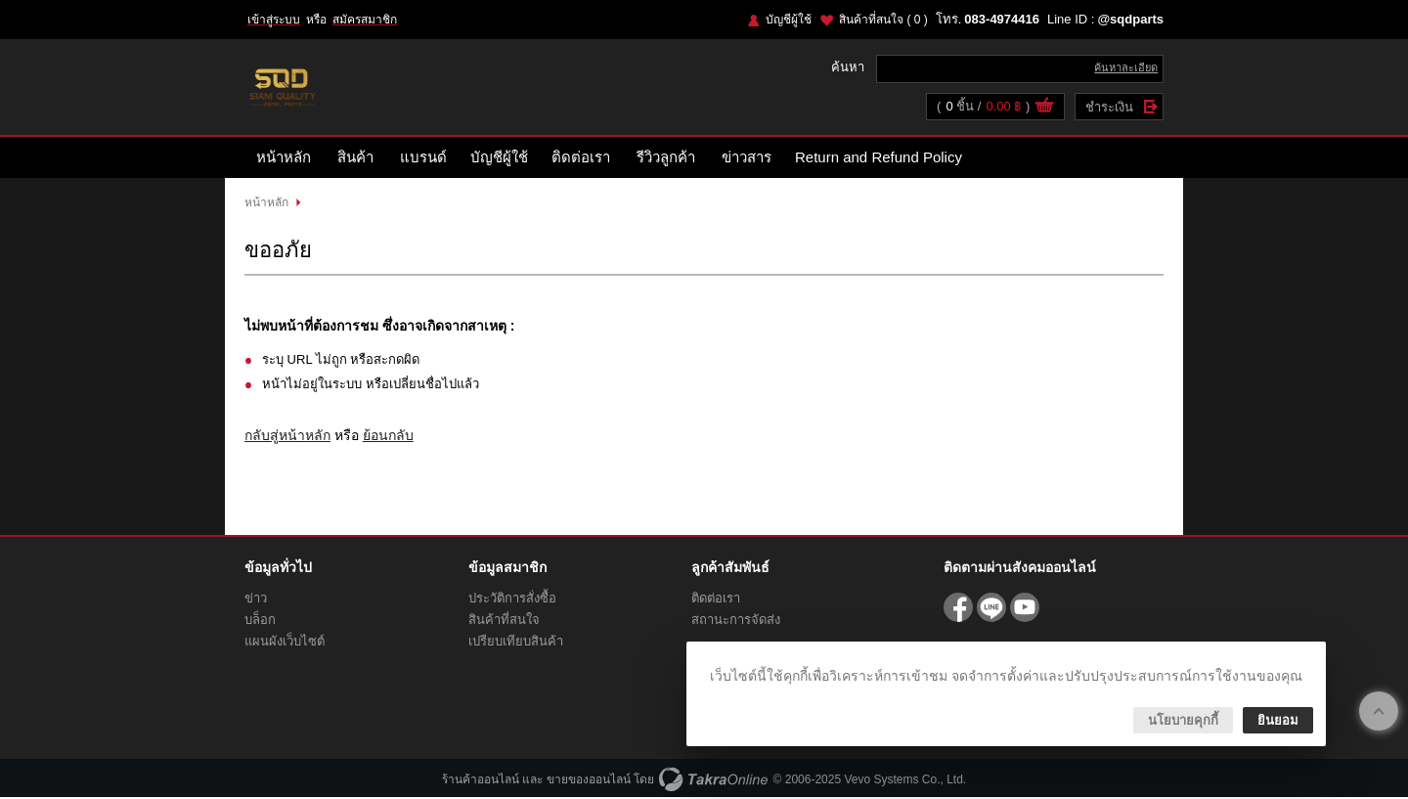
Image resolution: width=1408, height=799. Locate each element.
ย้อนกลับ (388, 436)
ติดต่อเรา (580, 159)
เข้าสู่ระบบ (273, 19)
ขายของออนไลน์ (589, 781)
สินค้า (355, 159)
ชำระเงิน (1109, 108)
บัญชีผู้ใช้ (789, 19)
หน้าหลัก (283, 159)
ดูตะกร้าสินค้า (1044, 108)
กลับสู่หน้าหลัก (287, 436)
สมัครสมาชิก (364, 19)
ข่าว (255, 600)
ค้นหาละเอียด (1126, 68)
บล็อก (260, 621)
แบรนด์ (423, 159)
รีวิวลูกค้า (666, 159)
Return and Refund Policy (878, 159)
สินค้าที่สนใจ (883, 19)
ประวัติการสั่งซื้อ (512, 600)
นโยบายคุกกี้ (1183, 720)
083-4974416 (1001, 19)
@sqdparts (1130, 19)
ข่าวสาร (746, 159)
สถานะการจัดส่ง (735, 621)
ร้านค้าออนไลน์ (480, 781)
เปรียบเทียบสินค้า (515, 643)
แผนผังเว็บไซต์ (284, 643)
